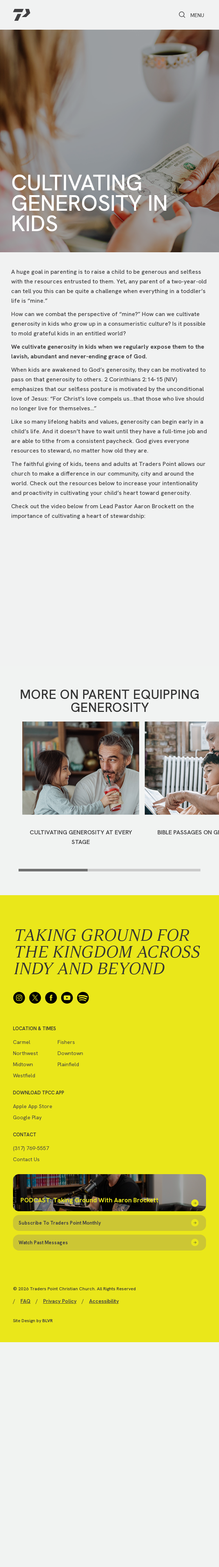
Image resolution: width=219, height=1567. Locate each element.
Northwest (25, 1053)
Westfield (24, 1075)
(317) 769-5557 (31, 1148)
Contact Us (26, 1159)
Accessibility (104, 1301)
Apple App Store (32, 1106)
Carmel (21, 1042)
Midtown (23, 1064)
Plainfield (68, 1064)
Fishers (66, 1042)
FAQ (25, 1301)
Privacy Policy (59, 1301)
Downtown (70, 1053)
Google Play (27, 1117)
